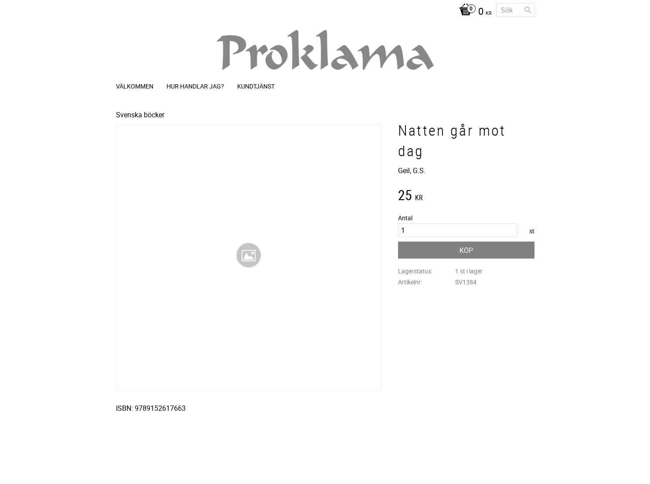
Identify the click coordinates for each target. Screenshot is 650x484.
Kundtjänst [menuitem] (256, 86)
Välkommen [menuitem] (134, 86)
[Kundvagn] (473, 12)
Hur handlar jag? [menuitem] (195, 86)
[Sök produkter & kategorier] (515, 10)
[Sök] (527, 10)
